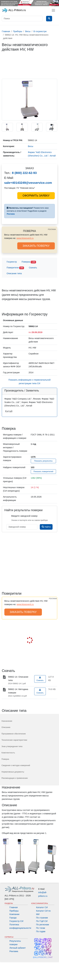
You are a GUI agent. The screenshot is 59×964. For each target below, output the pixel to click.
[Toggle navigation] (53, 10)
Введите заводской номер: (24, 516)
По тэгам (40, 928)
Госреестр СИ (16, 921)
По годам (40, 931)
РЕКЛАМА (52, 229)
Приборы (14, 911)
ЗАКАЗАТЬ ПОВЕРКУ (36, 245)
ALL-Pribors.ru (14, 10)
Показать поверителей (43, 471)
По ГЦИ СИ (42, 921)
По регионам (42, 924)
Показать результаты (43, 461)
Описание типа (14, 273)
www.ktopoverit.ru (25, 238)
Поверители (15, 267)
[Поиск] (22, 18)
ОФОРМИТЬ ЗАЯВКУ (36, 195)
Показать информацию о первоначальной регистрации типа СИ (29, 381)
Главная (13, 907)
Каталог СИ (42, 907)
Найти (46, 527)
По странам (42, 917)
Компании (14, 914)
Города (13, 917)
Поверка (29, 262)
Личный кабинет (17, 948)
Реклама (13, 951)
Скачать (33, 267)
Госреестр (12, 262)
